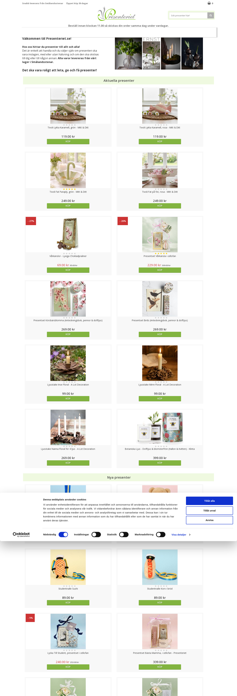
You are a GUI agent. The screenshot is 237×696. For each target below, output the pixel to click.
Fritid (165, 31)
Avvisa (209, 675)
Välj (94, 549)
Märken (192, 31)
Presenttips (123, 31)
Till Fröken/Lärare (67, 31)
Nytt (31, 31)
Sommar (86, 31)
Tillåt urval (209, 665)
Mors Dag (47, 31)
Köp (46, 141)
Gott (178, 31)
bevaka (142, 549)
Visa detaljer (178, 689)
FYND (205, 31)
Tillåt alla (209, 655)
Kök (152, 31)
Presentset (103, 31)
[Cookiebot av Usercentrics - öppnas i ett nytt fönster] (21, 689)
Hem (140, 31)
